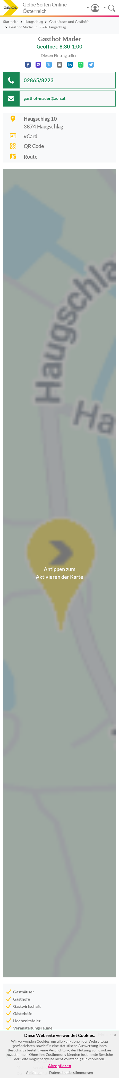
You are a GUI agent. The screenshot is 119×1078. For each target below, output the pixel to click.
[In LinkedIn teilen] (70, 65)
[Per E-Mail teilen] (59, 65)
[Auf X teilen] (49, 65)
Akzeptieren (59, 1066)
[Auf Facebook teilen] (28, 65)
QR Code (34, 146)
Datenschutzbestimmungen (71, 1072)
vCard (30, 136)
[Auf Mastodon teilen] (38, 65)
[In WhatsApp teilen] (80, 65)
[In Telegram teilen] (91, 65)
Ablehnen (33, 1072)
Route (31, 156)
